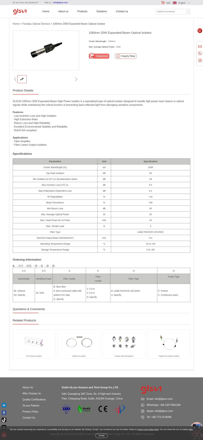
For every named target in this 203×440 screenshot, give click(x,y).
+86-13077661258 (170, 405)
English (182, 3)
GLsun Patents (31, 405)
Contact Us (29, 417)
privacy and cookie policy (148, 429)
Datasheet (102, 56)
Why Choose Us (32, 393)
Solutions (101, 11)
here (191, 429)
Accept (102, 435)
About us (63, 11)
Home (46, 11)
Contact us (122, 11)
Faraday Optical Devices (36, 23)
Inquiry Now (128, 56)
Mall (168, 3)
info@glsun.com (60, 2)
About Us (28, 387)
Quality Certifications (34, 399)
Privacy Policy (30, 411)
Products (82, 11)
